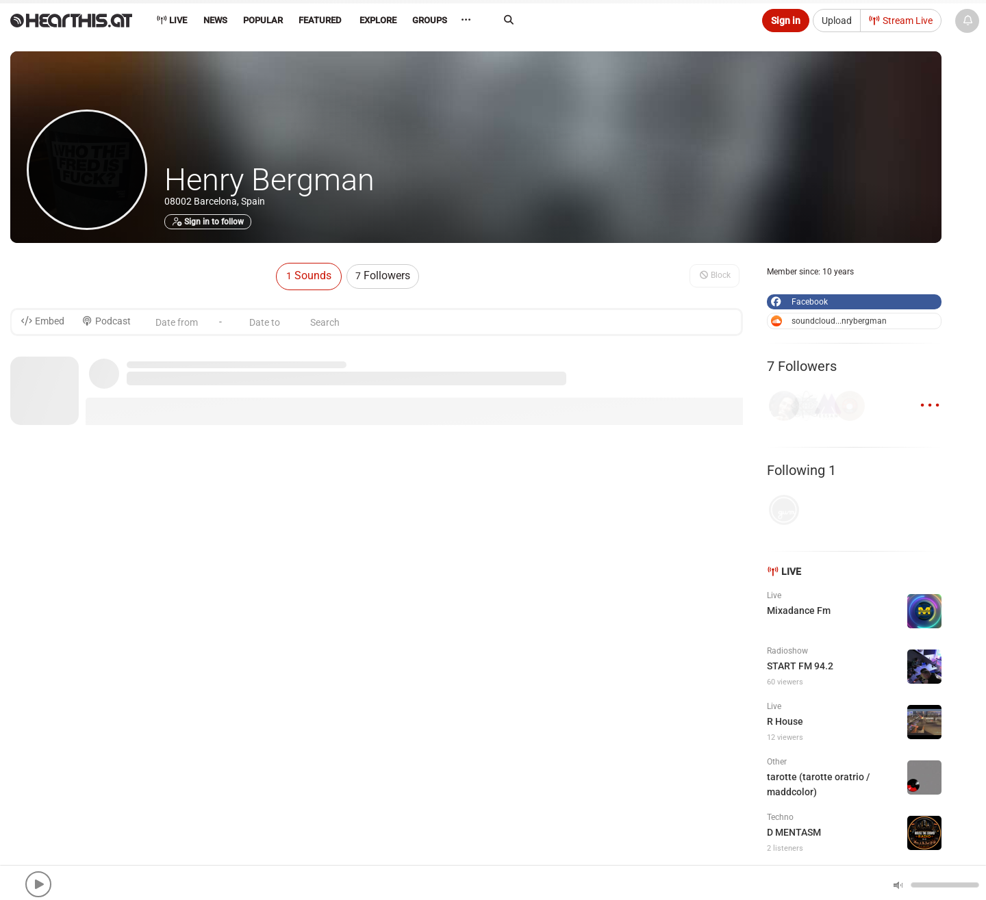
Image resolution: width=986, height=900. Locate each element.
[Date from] (176, 322)
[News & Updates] (967, 21)
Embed (42, 321)
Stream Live (901, 20)
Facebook (798, 302)
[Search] (620, 20)
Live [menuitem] (171, 20)
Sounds (308, 275)
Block (714, 275)
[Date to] (264, 322)
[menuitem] (214, 22)
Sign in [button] (785, 20)
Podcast (106, 321)
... (930, 397)
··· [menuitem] (469, 20)
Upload (837, 20)
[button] (38, 884)
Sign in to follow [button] (208, 222)
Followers (382, 275)
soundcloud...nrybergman (829, 321)
